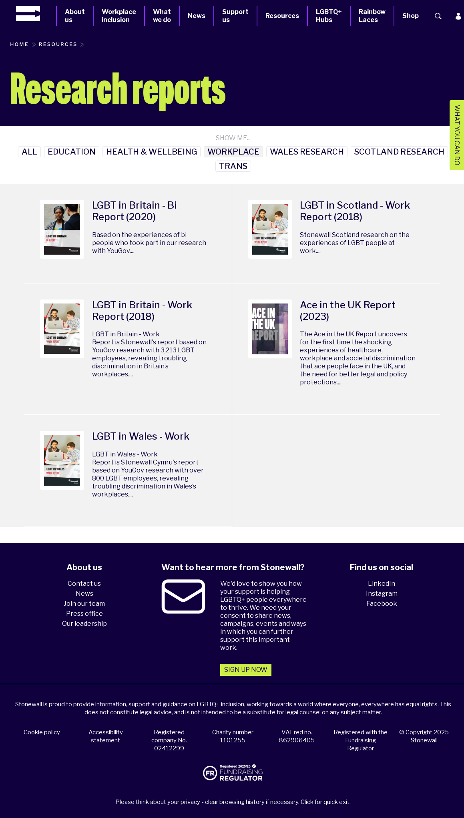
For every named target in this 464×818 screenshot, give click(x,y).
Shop (410, 16)
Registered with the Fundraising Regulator (360, 740)
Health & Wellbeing (151, 152)
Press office (84, 613)
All (29, 152)
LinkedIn (381, 583)
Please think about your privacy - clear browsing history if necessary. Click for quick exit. (233, 802)
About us (75, 16)
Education (72, 152)
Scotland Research (399, 152)
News (196, 16)
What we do (162, 16)
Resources (282, 16)
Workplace (233, 152)
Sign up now (245, 669)
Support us (235, 16)
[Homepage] (36, 13)
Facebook (381, 603)
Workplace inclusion (119, 16)
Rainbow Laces (372, 16)
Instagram (382, 593)
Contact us (84, 583)
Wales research (307, 152)
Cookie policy (42, 732)
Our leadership (84, 623)
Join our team (84, 603)
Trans (233, 166)
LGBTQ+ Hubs (329, 16)
